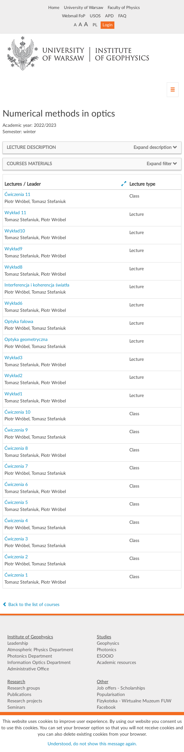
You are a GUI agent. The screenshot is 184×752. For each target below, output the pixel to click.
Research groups (23, 688)
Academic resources (116, 662)
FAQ (122, 16)
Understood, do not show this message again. (92, 744)
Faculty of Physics (124, 8)
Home (53, 8)
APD (109, 16)
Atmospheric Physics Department (40, 650)
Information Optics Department (39, 662)
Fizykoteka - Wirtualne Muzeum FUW (134, 701)
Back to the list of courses (31, 604)
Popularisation (111, 694)
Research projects (24, 701)
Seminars (16, 707)
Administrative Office (28, 669)
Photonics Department (29, 656)
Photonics (106, 650)
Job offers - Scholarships (121, 688)
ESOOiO (105, 656)
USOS (95, 16)
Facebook (106, 707)
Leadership (17, 643)
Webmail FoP (73, 16)
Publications (19, 694)
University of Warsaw (83, 8)
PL (95, 25)
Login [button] (107, 25)
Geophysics (108, 643)
